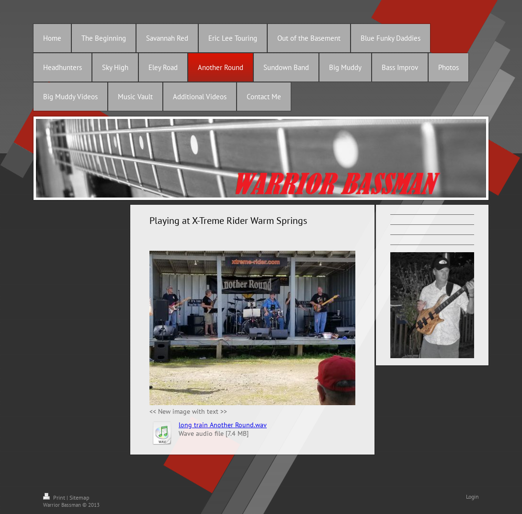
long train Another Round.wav (223, 425)
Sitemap (79, 497)
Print (55, 497)
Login (472, 496)
